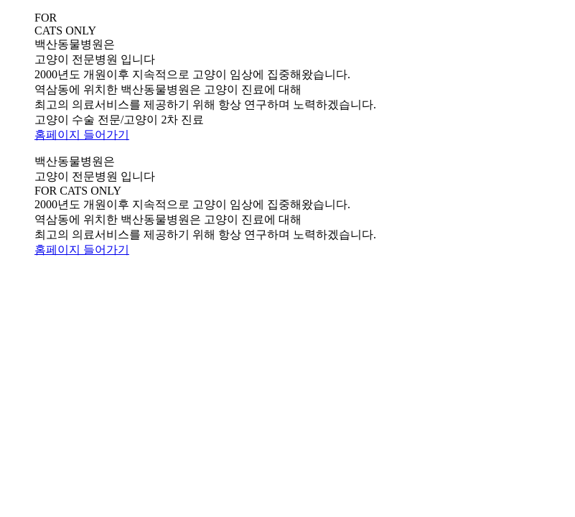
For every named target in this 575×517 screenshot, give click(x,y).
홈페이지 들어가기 (81, 135)
